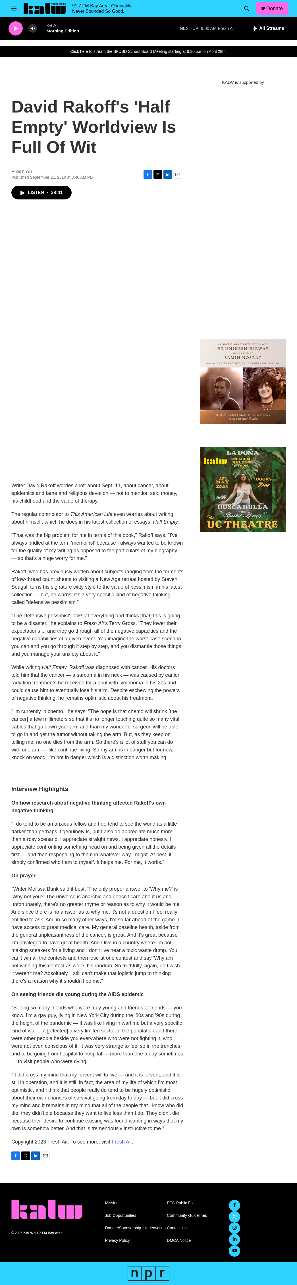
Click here (79, 51)
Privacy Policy (117, 1240)
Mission (112, 1203)
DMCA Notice (179, 1240)
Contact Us (176, 1228)
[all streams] (268, 28)
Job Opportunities (120, 1215)
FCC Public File (180, 1203)
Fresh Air (122, 1142)
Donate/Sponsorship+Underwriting (133, 1228)
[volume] (33, 28)
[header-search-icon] (246, 8)
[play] (15, 28)
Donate (274, 8)
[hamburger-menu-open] (14, 8)
